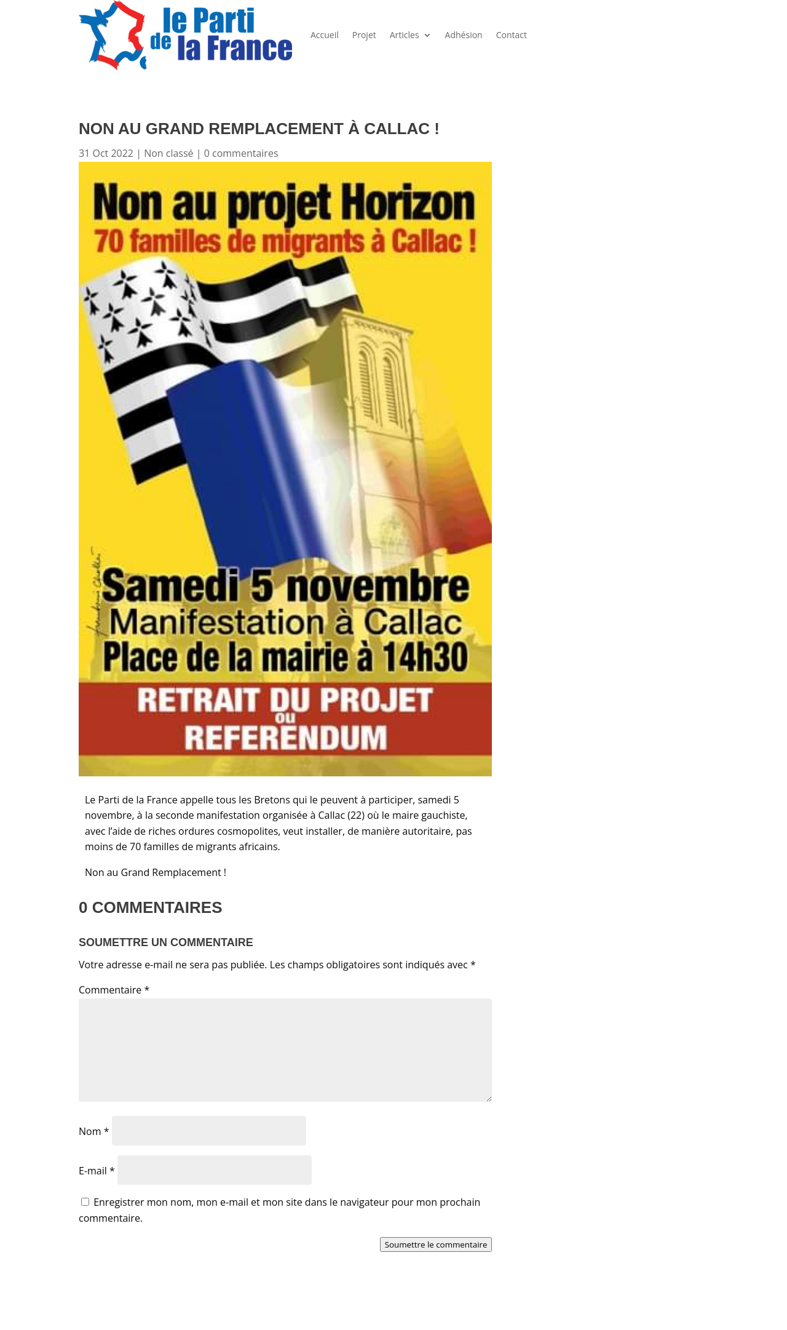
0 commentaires (241, 153)
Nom (94, 1131)
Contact (511, 35)
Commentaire (114, 990)
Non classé (168, 153)
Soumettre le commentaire (436, 1244)
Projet (364, 35)
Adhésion (464, 35)
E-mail (97, 1170)
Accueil (324, 35)
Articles (404, 35)
